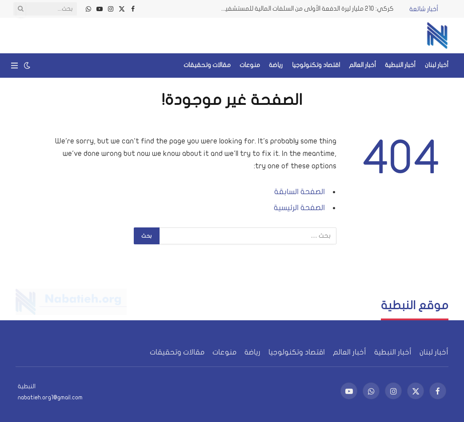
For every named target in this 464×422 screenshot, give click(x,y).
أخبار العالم (362, 65)
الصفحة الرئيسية (299, 207)
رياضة (276, 65)
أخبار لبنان (436, 65)
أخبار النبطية (400, 65)
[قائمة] (14, 66)
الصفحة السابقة (299, 191)
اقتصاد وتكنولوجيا (316, 65)
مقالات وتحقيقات (207, 65)
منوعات (250, 65)
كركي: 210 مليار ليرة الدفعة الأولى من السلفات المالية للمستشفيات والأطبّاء (305, 8)
